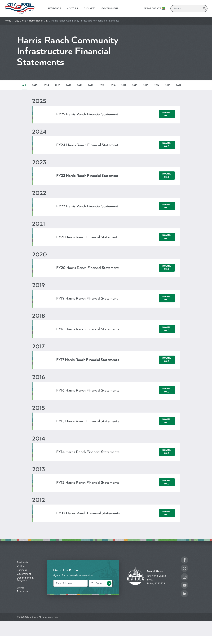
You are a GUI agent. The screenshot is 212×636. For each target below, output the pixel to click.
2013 (167, 85)
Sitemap (20, 588)
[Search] (189, 8)
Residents (54, 8)
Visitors (72, 8)
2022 (68, 85)
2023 (57, 85)
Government (110, 8)
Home (7, 20)
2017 (123, 85)
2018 (112, 85)
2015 (145, 85)
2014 (156, 85)
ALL (24, 85)
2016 (134, 85)
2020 (90, 85)
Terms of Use (22, 591)
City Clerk (20, 20)
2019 (102, 85)
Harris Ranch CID (38, 20)
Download (166, 114)
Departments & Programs (25, 579)
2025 (35, 85)
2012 (178, 85)
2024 (46, 85)
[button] (109, 583)
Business (90, 8)
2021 (79, 85)
